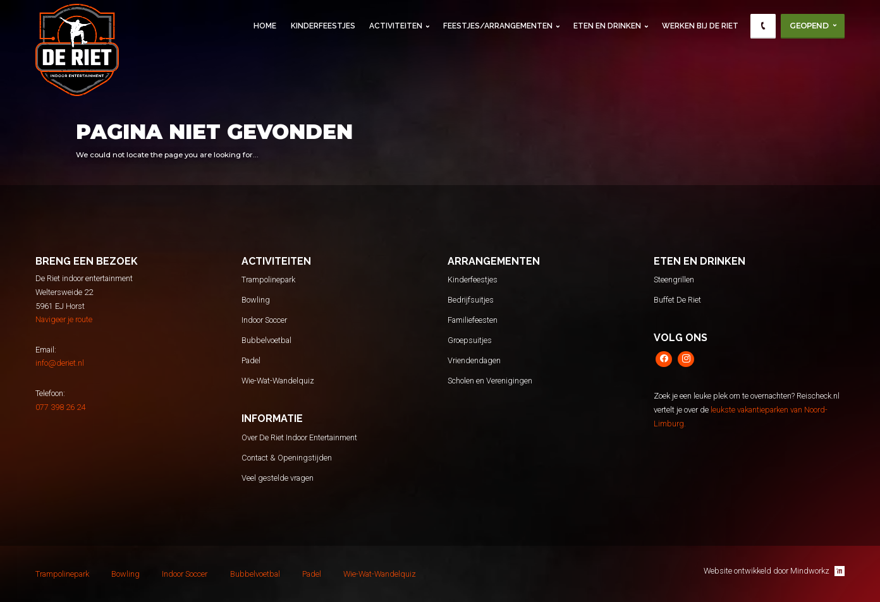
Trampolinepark (268, 279)
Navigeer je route (63, 319)
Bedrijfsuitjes (471, 299)
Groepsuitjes (470, 340)
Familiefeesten (473, 320)
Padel (250, 360)
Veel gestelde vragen (277, 478)
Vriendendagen (474, 360)
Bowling (255, 299)
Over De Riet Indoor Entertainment (299, 437)
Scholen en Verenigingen (490, 380)
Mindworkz (817, 571)
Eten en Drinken (607, 25)
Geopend (809, 25)
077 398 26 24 (60, 407)
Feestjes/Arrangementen (498, 25)
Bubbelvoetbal (266, 340)
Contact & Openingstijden (286, 457)
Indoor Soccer (264, 320)
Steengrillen (674, 279)
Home (265, 25)
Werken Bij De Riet (700, 25)
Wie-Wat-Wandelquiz (277, 380)
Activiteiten (395, 25)
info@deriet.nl (59, 363)
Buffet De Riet (677, 299)
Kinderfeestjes (323, 25)
